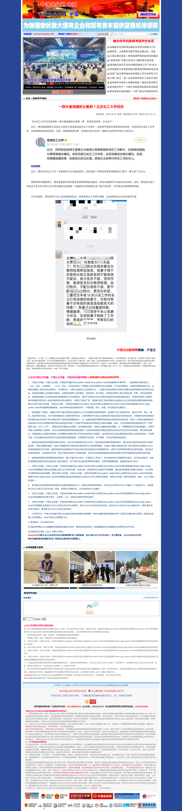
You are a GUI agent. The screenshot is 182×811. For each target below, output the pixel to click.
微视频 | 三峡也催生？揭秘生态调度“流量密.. (101, 87)
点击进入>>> (76, 34)
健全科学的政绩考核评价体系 (133, 41)
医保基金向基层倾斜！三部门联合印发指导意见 (134, 91)
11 (86, 83)
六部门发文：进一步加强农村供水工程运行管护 (134, 78)
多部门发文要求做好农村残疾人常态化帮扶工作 (134, 73)
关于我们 (57, 685)
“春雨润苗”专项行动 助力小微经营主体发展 (132, 60)
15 (102, 83)
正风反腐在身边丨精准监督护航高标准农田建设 (134, 56)
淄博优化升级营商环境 (92, 588)
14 (98, 83)
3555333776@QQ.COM (44, 34)
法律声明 (75, 685)
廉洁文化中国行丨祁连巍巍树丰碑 (66, 87)
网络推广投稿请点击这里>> (145, 98)
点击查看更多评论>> (151, 598)
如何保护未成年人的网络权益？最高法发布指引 (134, 82)
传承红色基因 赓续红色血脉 (138, 588)
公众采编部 (66, 685)
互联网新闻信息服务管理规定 (68, 635)
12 (90, 83)
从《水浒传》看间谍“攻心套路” (36, 87)
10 (83, 83)
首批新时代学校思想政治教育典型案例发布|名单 (134, 69)
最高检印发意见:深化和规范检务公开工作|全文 (133, 65)
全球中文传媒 (46, 8)
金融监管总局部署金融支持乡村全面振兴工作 (133, 47)
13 (94, 83)
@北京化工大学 (130, 114)
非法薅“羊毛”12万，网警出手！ (46, 588)
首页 (28, 98)
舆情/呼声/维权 (40, 98)
